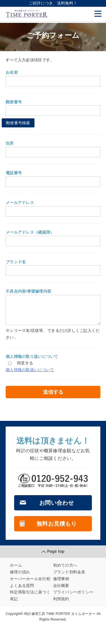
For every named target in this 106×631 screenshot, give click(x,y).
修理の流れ (20, 576)
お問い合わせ (56, 507)
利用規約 (61, 603)
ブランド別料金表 (69, 576)
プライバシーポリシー (73, 596)
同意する (19, 367)
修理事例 (61, 583)
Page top (55, 555)
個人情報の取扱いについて (30, 374)
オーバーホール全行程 (30, 583)
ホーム (16, 569)
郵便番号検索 (18, 123)
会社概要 (61, 590)
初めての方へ (65, 569)
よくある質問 (22, 590)
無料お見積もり (56, 528)
